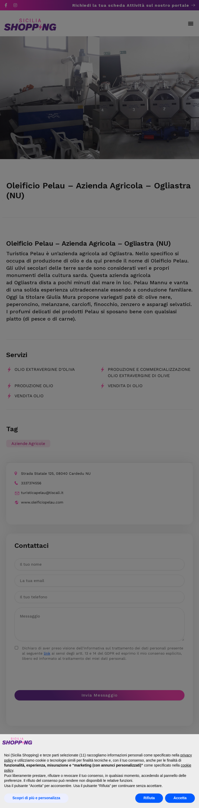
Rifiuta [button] (149, 798)
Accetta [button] (180, 798)
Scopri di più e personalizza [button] (36, 798)
